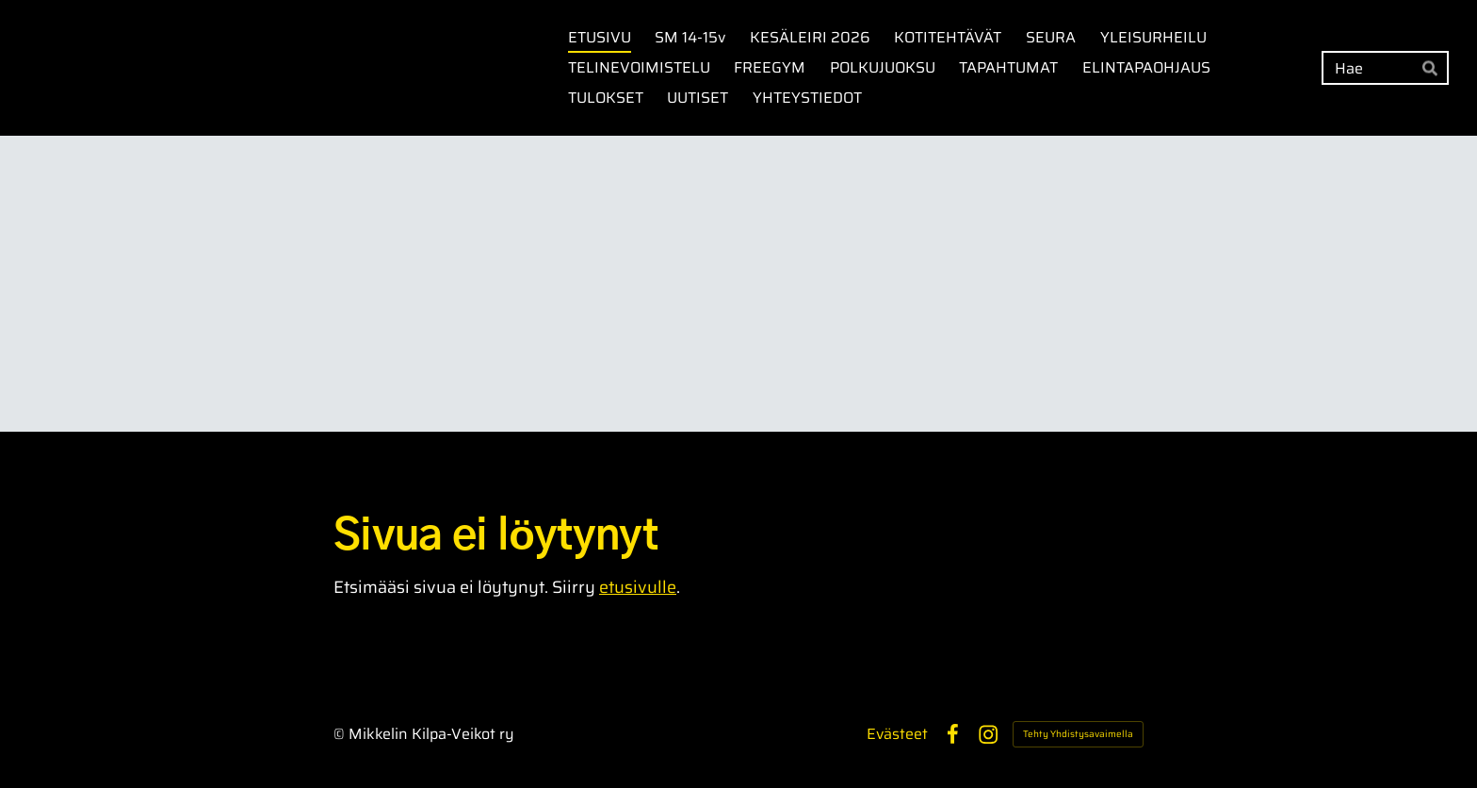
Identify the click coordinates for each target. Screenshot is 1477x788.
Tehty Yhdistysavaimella (1078, 734)
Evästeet (897, 734)
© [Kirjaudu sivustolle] (341, 734)
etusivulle (637, 587)
